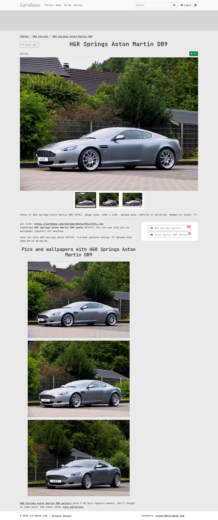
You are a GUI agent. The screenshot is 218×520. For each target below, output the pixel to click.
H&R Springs (40, 36)
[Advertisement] (109, 20)
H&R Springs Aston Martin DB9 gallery (46, 503)
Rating (78, 5)
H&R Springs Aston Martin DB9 (72, 36)
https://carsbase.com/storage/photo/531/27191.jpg (68, 223)
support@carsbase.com (170, 515)
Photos (49, 5)
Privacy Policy (62, 515)
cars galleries (73, 506)
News (58, 5)
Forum (67, 5)
